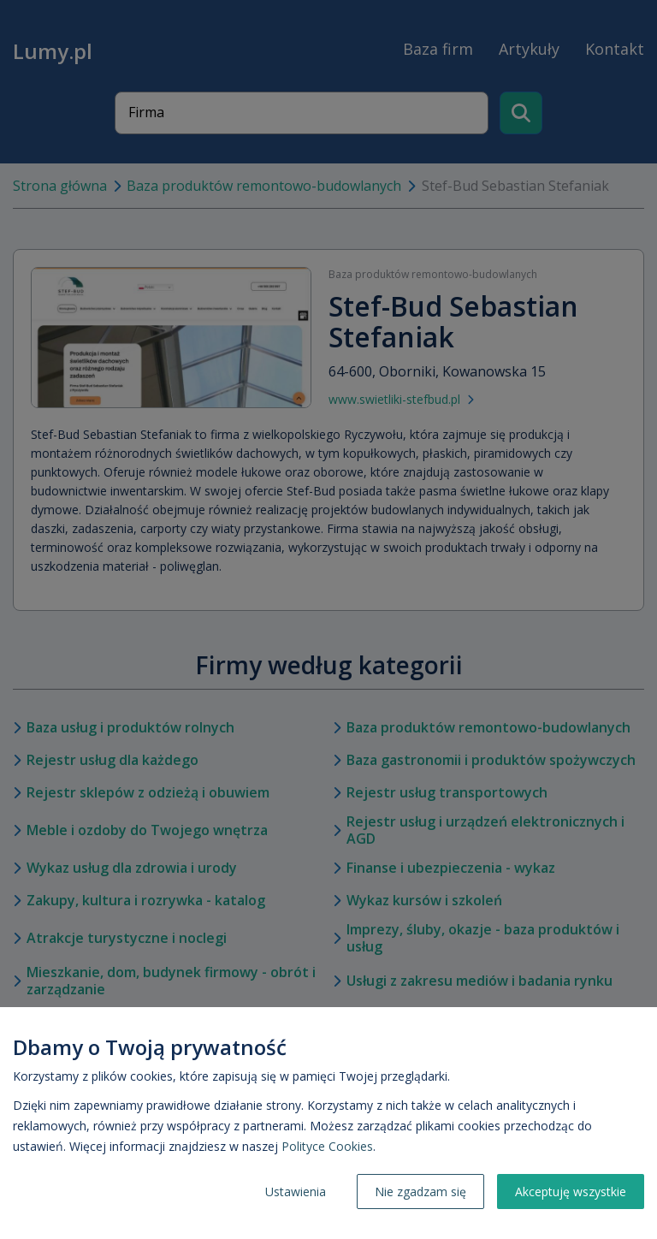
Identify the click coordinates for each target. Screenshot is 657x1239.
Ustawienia (295, 1191)
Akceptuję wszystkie (570, 1191)
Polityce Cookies (327, 1146)
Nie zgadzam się (420, 1191)
